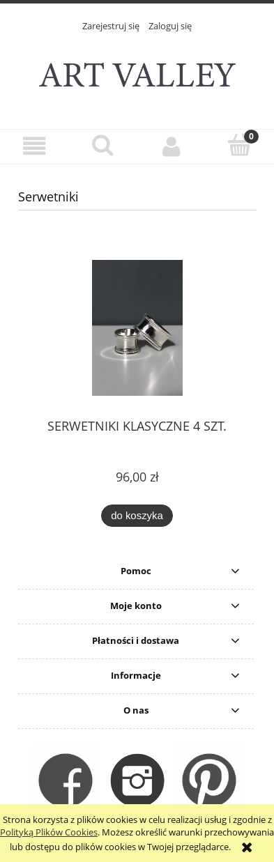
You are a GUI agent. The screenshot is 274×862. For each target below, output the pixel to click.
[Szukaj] (102, 145)
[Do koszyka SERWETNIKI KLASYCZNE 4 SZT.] (136, 516)
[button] (34, 146)
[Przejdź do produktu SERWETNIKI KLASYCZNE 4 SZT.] (137, 328)
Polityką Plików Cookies (49, 832)
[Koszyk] (240, 145)
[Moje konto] (171, 146)
